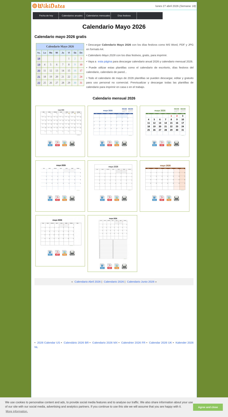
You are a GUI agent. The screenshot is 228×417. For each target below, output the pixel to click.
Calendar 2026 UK (160, 342)
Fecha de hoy (46, 15)
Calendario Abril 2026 (87, 281)
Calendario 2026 (114, 281)
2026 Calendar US (48, 342)
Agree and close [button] (208, 407)
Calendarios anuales (72, 15)
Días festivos (124, 15)
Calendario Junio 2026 (140, 281)
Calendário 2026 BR (76, 342)
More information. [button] (17, 411)
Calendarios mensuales (98, 15)
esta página (105, 61)
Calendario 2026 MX (105, 342)
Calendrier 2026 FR (133, 342)
